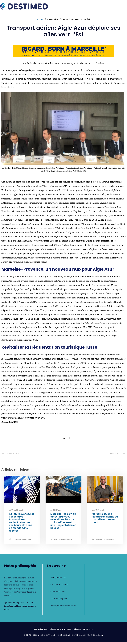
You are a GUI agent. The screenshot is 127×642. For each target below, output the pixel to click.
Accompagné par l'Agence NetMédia (80, 635)
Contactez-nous (58, 591)
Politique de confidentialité (63, 605)
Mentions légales (59, 598)
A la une (17, 539)
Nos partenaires (58, 577)
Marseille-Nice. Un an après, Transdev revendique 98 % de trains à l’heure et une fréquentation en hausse (63, 521)
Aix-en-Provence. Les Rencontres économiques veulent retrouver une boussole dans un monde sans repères (21, 522)
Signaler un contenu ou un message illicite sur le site (63, 629)
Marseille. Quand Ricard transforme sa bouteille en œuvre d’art (105, 518)
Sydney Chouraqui (12, 602)
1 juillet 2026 (16, 510)
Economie (26, 539)
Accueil (40, 19)
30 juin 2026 (56, 510)
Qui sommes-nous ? (60, 584)
